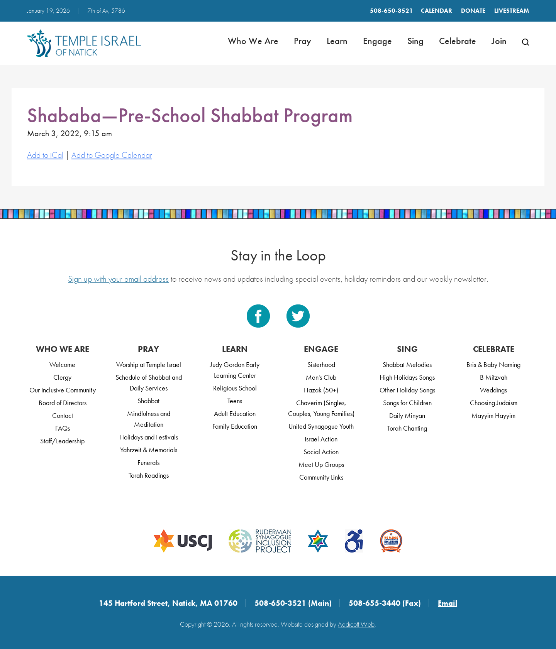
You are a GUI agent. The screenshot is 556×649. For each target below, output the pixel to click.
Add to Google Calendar (111, 155)
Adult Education (235, 413)
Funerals (148, 462)
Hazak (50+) (321, 389)
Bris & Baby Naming (493, 364)
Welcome (62, 364)
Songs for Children (407, 402)
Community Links (321, 477)
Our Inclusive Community (62, 389)
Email (447, 603)
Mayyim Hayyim (493, 415)
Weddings (493, 389)
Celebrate (457, 41)
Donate (473, 11)
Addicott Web (356, 624)
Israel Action (321, 438)
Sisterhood (321, 364)
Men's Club (321, 377)
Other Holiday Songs (407, 389)
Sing (415, 41)
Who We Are (253, 41)
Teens (234, 400)
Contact (62, 415)
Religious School (235, 388)
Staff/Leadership (62, 440)
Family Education (234, 426)
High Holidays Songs (407, 377)
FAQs (62, 428)
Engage (377, 41)
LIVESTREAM (511, 11)
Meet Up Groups (321, 464)
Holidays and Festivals (148, 437)
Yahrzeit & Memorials (148, 449)
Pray (302, 41)
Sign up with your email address (118, 278)
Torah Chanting (407, 428)
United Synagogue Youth (321, 426)
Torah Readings (149, 475)
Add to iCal (45, 155)
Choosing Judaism (493, 402)
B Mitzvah (493, 377)
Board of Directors (62, 402)
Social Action (321, 451)
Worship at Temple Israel (148, 364)
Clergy (62, 377)
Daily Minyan (407, 415)
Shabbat (148, 400)
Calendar (436, 11)
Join (499, 41)
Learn (337, 41)
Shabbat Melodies (407, 364)
